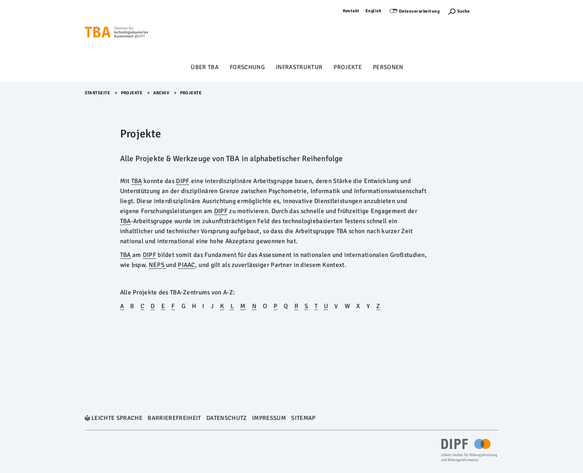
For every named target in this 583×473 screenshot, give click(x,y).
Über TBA (205, 67)
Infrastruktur (299, 67)
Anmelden (488, 11)
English (373, 11)
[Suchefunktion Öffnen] (458, 11)
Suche (463, 11)
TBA (125, 255)
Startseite (97, 93)
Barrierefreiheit (174, 418)
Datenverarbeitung (419, 11)
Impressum (269, 418)
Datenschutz (226, 418)
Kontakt (351, 11)
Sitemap (303, 418)
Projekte (348, 67)
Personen (388, 67)
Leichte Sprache (116, 418)
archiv (161, 93)
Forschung (247, 67)
